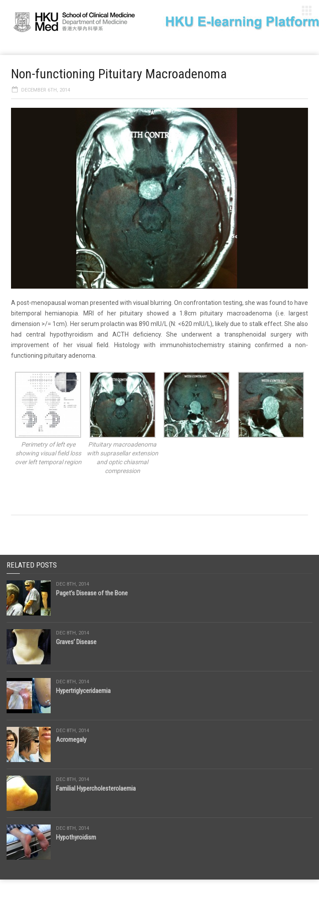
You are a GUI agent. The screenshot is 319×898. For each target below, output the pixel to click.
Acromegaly (71, 740)
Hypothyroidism (76, 837)
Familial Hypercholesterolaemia (96, 788)
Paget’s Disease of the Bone (92, 593)
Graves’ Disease (76, 642)
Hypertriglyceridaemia (83, 691)
